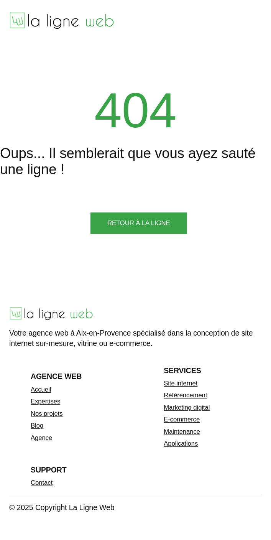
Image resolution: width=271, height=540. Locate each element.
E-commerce (182, 419)
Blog (37, 425)
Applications (181, 443)
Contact (42, 482)
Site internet (180, 383)
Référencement (185, 395)
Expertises (45, 401)
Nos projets (47, 413)
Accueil (41, 389)
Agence (41, 437)
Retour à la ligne (138, 223)
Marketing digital (187, 407)
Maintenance (182, 431)
